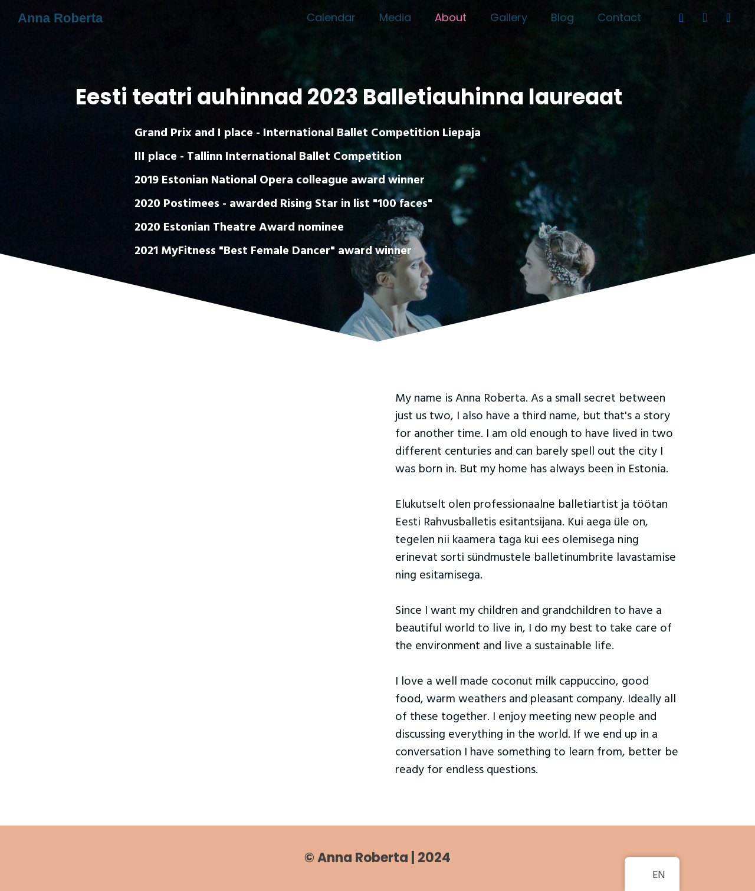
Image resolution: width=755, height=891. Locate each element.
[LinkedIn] (728, 17)
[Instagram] (705, 17)
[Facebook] (681, 17)
